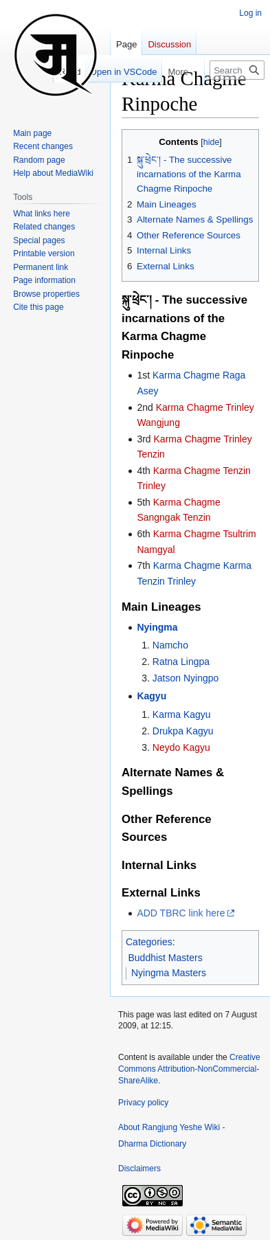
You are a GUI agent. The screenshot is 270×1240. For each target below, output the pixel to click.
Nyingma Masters (168, 972)
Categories (149, 941)
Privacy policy (143, 1102)
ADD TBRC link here (181, 913)
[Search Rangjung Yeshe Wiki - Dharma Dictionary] (237, 70)
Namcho (170, 645)
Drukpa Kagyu (183, 730)
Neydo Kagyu (181, 747)
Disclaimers (139, 1168)
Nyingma (157, 627)
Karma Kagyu (182, 714)
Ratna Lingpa (181, 661)
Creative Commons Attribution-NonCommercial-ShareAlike (189, 1068)
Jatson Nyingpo (186, 678)
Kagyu (151, 695)
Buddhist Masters (165, 957)
